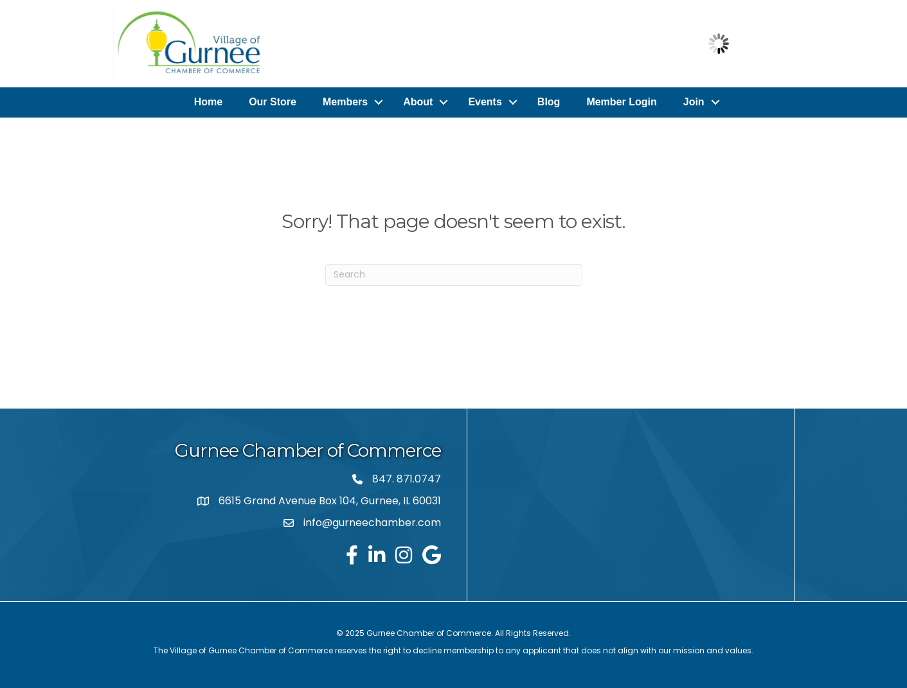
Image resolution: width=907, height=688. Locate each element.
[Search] (453, 274)
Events (484, 101)
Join (694, 101)
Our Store (272, 101)
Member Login (621, 101)
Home (208, 101)
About (418, 101)
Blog (549, 101)
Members (345, 101)
